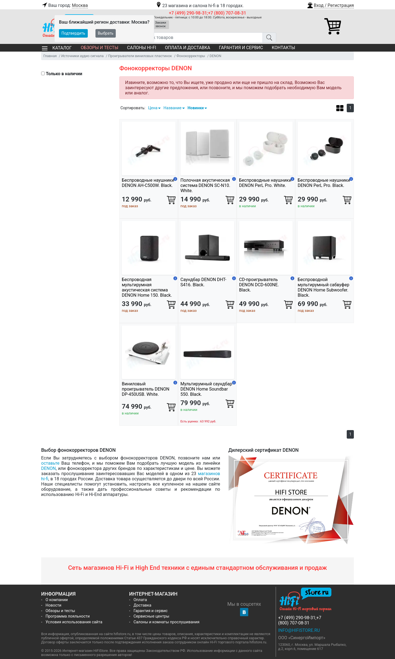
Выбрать (106, 33)
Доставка (142, 605)
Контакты (283, 47)
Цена (152, 108)
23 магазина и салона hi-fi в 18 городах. (199, 5)
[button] (330, 4)
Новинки (196, 108)
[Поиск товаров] (201, 37)
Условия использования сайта (74, 622)
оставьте (50, 463)
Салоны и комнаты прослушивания (167, 622)
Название (172, 108)
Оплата (140, 600)
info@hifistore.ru (299, 630)
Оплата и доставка (187, 47)
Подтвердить (73, 33)
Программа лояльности (68, 616)
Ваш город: (64, 5)
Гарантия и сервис (241, 47)
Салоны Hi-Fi (141, 47)
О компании (57, 600)
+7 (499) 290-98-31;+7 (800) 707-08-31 (207, 13)
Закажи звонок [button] (160, 24)
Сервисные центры (151, 616)
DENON (48, 468)
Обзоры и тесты (99, 47)
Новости (53, 605)
